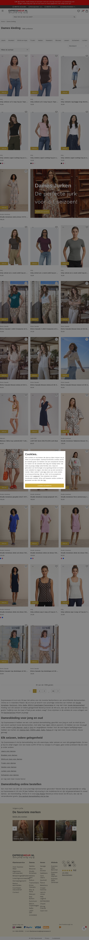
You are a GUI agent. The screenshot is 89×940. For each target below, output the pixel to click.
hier (45, 472)
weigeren (36, 476)
